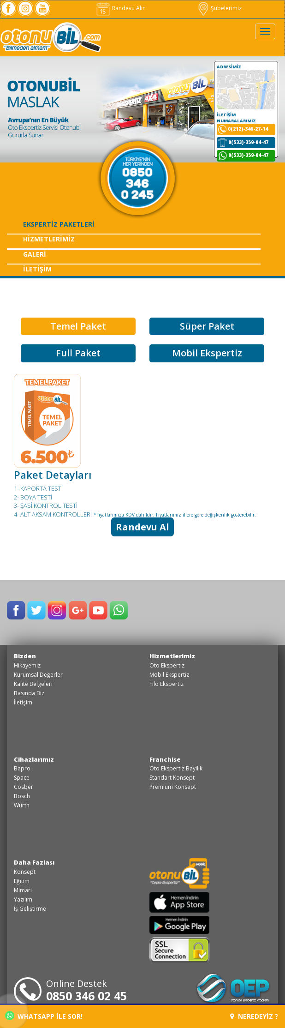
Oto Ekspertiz (166, 665)
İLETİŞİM (37, 269)
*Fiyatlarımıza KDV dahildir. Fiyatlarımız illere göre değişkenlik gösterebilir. (175, 514)
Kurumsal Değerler (38, 675)
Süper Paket (207, 326)
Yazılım (23, 899)
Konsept (25, 872)
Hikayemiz (27, 665)
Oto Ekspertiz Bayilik (175, 768)
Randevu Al (142, 527)
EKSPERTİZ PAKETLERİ (59, 224)
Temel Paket (78, 326)
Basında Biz (29, 693)
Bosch (22, 796)
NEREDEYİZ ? (254, 1016)
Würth (22, 805)
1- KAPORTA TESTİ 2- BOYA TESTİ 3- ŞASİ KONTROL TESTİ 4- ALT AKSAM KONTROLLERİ (53, 501)
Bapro (22, 768)
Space (22, 778)
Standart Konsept (172, 778)
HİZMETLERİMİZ (49, 238)
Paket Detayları (52, 474)
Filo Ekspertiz (166, 684)
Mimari (23, 890)
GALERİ (34, 254)
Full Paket (78, 353)
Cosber (23, 787)
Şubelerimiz (219, 8)
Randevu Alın (120, 8)
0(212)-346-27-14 (248, 129)
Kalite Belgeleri (33, 684)
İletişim (23, 702)
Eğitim (22, 881)
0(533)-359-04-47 (248, 142)
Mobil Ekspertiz (207, 353)
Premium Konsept (172, 787)
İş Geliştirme (30, 909)
